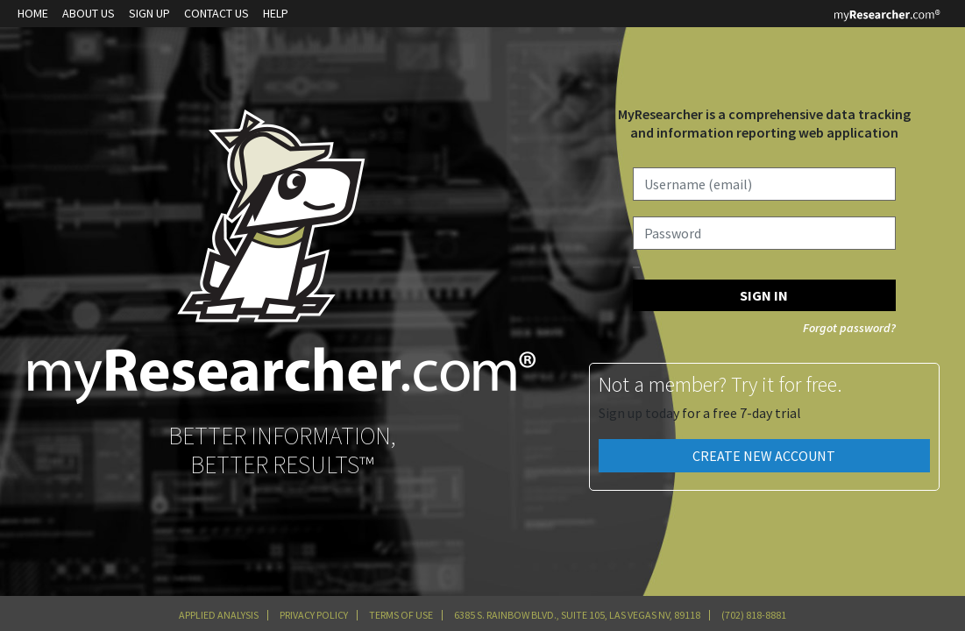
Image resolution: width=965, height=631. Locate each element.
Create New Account (763, 455)
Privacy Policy (314, 615)
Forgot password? (849, 328)
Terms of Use (401, 615)
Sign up (149, 13)
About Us (88, 13)
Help (275, 13)
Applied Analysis (219, 615)
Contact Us (216, 13)
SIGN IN (764, 295)
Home (33, 13)
